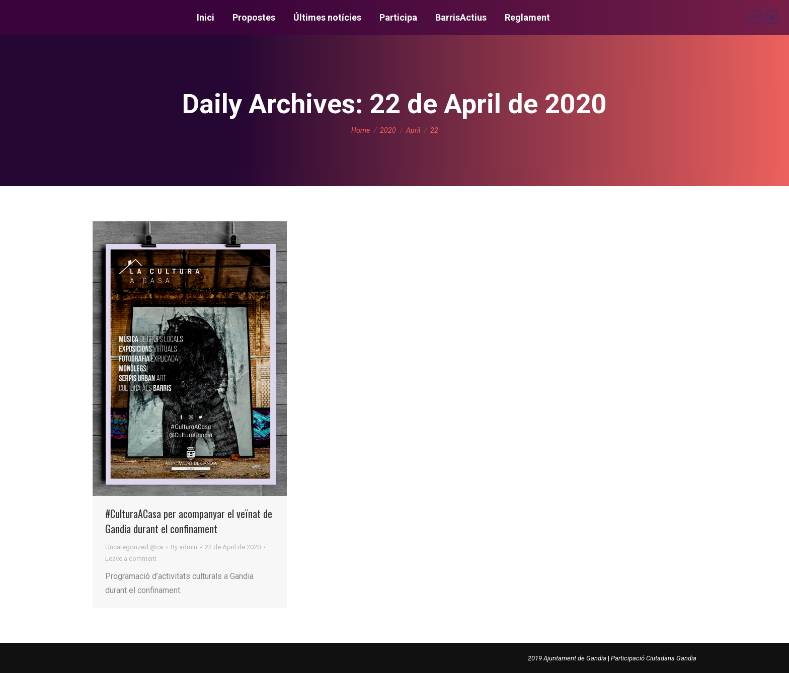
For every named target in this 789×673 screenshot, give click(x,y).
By (184, 547)
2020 (388, 130)
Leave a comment (130, 558)
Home (360, 130)
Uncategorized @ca (134, 547)
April (413, 130)
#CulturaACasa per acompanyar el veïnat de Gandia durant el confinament (188, 521)
